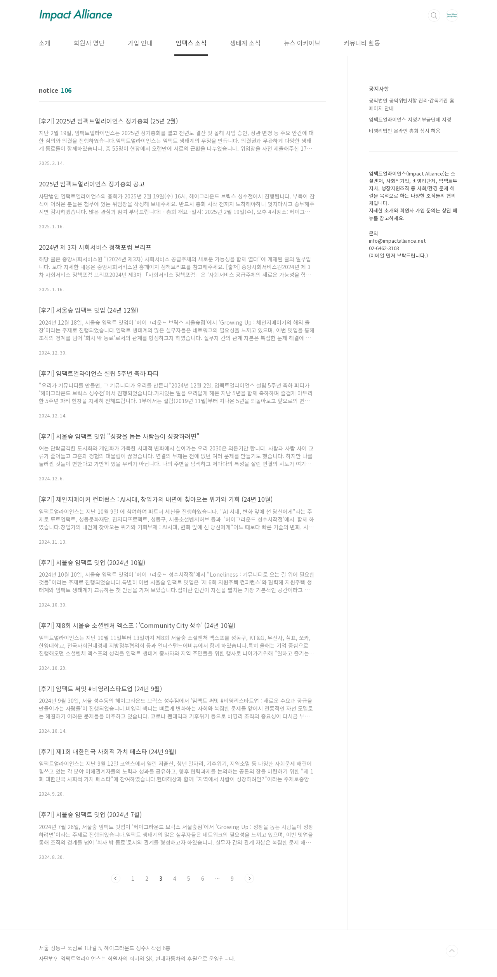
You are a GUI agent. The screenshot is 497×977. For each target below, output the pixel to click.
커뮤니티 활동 (362, 42)
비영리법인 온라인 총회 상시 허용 (404, 130)
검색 (434, 15)
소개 (44, 42)
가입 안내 (140, 42)
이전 (115, 878)
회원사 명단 (89, 42)
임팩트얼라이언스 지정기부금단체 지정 (410, 119)
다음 (249, 878)
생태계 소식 (245, 42)
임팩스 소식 (191, 42)
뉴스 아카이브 (302, 42)
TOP (452, 951)
